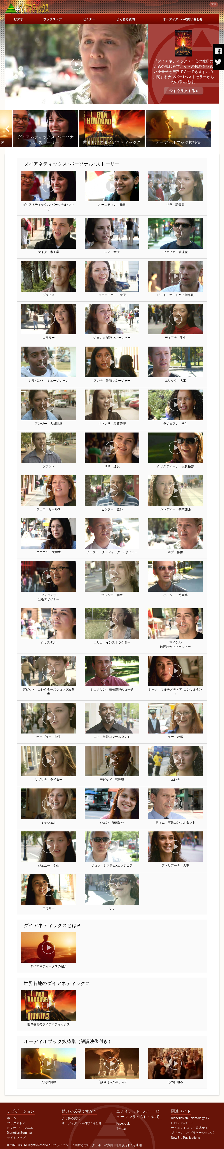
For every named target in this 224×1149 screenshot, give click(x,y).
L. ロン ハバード (182, 1123)
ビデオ (18, 19)
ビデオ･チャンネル (20, 1128)
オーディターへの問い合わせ (183, 19)
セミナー (89, 19)
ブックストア (52, 19)
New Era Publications (185, 1137)
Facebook (123, 1123)
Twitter (121, 1128)
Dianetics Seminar (19, 1132)
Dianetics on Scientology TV (190, 1118)
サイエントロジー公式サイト (191, 1128)
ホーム (11, 1118)
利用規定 (121, 1145)
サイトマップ (16, 1137)
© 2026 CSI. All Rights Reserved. (29, 1145)
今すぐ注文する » (183, 91)
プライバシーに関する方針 (71, 1145)
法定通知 (136, 1145)
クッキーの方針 (102, 1145)
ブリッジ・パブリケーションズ (192, 1132)
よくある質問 (125, 19)
